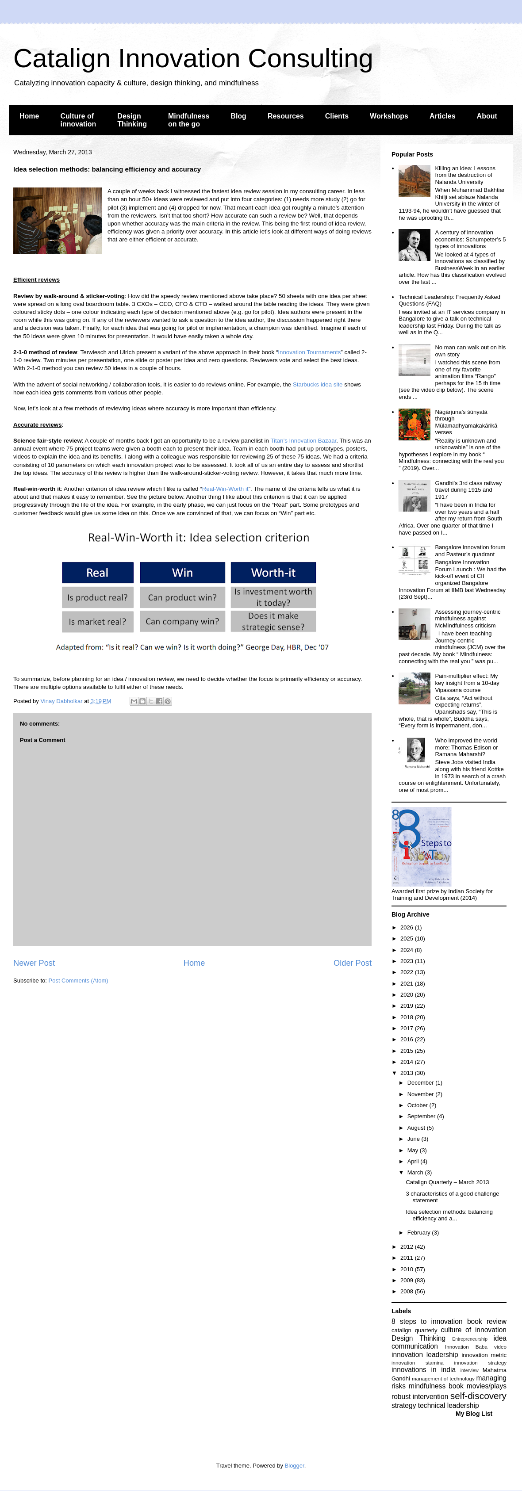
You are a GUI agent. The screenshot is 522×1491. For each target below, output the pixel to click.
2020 (407, 994)
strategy (404, 1405)
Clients (337, 116)
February (419, 1232)
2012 (407, 1246)
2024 (407, 950)
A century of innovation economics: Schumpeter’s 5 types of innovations (470, 239)
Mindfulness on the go (188, 120)
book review (487, 1321)
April (414, 1161)
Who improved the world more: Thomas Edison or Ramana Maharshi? (466, 747)
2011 (407, 1257)
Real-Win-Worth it (225, 489)
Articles (443, 116)
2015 (407, 1051)
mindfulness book (436, 1386)
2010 (407, 1269)
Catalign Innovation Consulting (193, 58)
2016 (407, 1039)
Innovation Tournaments (309, 352)
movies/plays (487, 1386)
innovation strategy (480, 1362)
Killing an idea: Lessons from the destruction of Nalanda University (465, 175)
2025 (407, 938)
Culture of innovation (78, 120)
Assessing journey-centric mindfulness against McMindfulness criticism (467, 618)
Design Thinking (132, 120)
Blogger (294, 1465)
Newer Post (34, 963)
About (487, 116)
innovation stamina (418, 1362)
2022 (407, 972)
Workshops (389, 116)
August (417, 1127)
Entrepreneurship (469, 1339)
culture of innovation (474, 1330)
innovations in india (424, 1369)
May (413, 1150)
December (421, 1082)
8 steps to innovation (427, 1321)
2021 (407, 983)
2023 (407, 961)
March (416, 1172)
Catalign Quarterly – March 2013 (447, 1182)
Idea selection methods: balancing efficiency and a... (449, 1215)
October (418, 1105)
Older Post (353, 963)
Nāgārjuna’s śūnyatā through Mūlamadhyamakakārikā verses (466, 422)
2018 (407, 1017)
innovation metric (484, 1355)
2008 (407, 1291)
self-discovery (478, 1396)
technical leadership (448, 1405)
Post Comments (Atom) (78, 980)
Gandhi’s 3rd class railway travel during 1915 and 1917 (468, 490)
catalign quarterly (414, 1330)
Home (29, 116)
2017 (407, 1028)
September (422, 1116)
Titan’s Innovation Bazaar (303, 440)
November (421, 1094)
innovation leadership (425, 1354)
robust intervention (420, 1396)
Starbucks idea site (318, 384)
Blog (238, 116)
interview (470, 1370)
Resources (286, 116)
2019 (407, 1005)
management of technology (443, 1378)
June (414, 1138)
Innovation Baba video (476, 1347)
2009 (407, 1280)
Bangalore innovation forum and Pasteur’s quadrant (470, 551)
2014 (407, 1062)
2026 (407, 927)
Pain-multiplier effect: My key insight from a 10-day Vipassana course (467, 683)
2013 (407, 1073)
